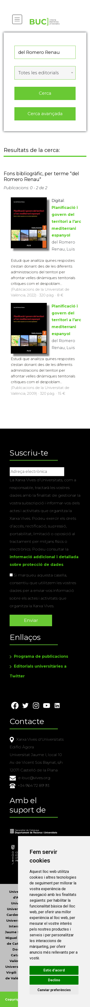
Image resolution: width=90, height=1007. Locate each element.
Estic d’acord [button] (54, 970)
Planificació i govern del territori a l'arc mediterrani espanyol (66, 221)
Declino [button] (54, 980)
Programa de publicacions (41, 656)
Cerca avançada (45, 113)
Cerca (45, 93)
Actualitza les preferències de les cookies (43, 3)
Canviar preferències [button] (54, 990)
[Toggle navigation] (17, 19)
